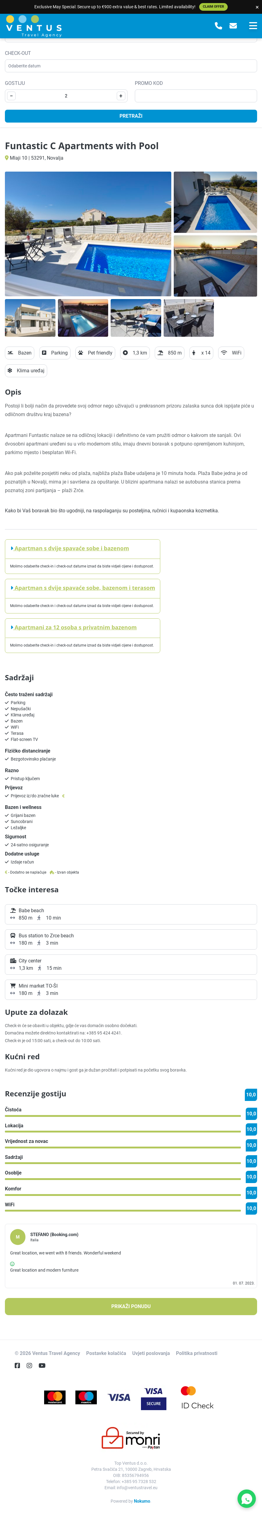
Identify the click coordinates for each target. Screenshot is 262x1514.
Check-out (18, 53)
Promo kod (149, 83)
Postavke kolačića (106, 1353)
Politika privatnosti (196, 1353)
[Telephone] (218, 26)
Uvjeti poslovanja (151, 1353)
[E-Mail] (233, 26)
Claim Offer (213, 7)
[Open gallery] (88, 234)
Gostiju (15, 83)
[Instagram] (32, 1365)
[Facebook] (20, 1365)
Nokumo (142, 1501)
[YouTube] (45, 1365)
